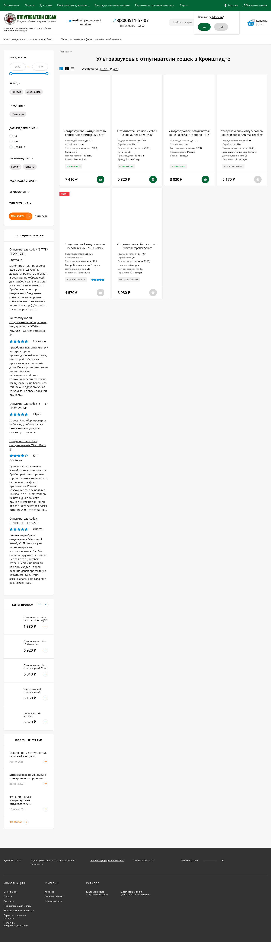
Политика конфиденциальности (16, 924)
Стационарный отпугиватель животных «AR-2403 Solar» (85, 246)
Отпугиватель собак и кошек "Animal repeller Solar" (137, 246)
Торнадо (16, 91)
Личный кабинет (54, 896)
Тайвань (29, 166)
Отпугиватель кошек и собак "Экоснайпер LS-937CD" (137, 133)
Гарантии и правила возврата (154, 5)
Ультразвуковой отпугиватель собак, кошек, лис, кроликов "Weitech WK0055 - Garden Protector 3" (28, 326)
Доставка (46, 5)
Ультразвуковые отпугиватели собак (97, 893)
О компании (11, 5)
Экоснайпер (34, 91)
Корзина (49, 891)
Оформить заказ (54, 901)
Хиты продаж (109, 68)
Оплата (29, 5)
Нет (13, 141)
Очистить (41, 216)
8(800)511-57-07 (132, 20)
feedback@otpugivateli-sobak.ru (107, 860)
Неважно (17, 147)
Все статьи (19, 822)
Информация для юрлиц (73, 5)
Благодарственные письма (112, 5)
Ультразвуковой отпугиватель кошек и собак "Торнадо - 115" (190, 133)
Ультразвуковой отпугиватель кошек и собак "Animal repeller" (242, 133)
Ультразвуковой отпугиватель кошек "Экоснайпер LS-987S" (85, 133)
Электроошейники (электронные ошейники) (135, 893)
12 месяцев (17, 114)
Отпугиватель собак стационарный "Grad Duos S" (27, 445)
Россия (15, 166)
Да (13, 136)
